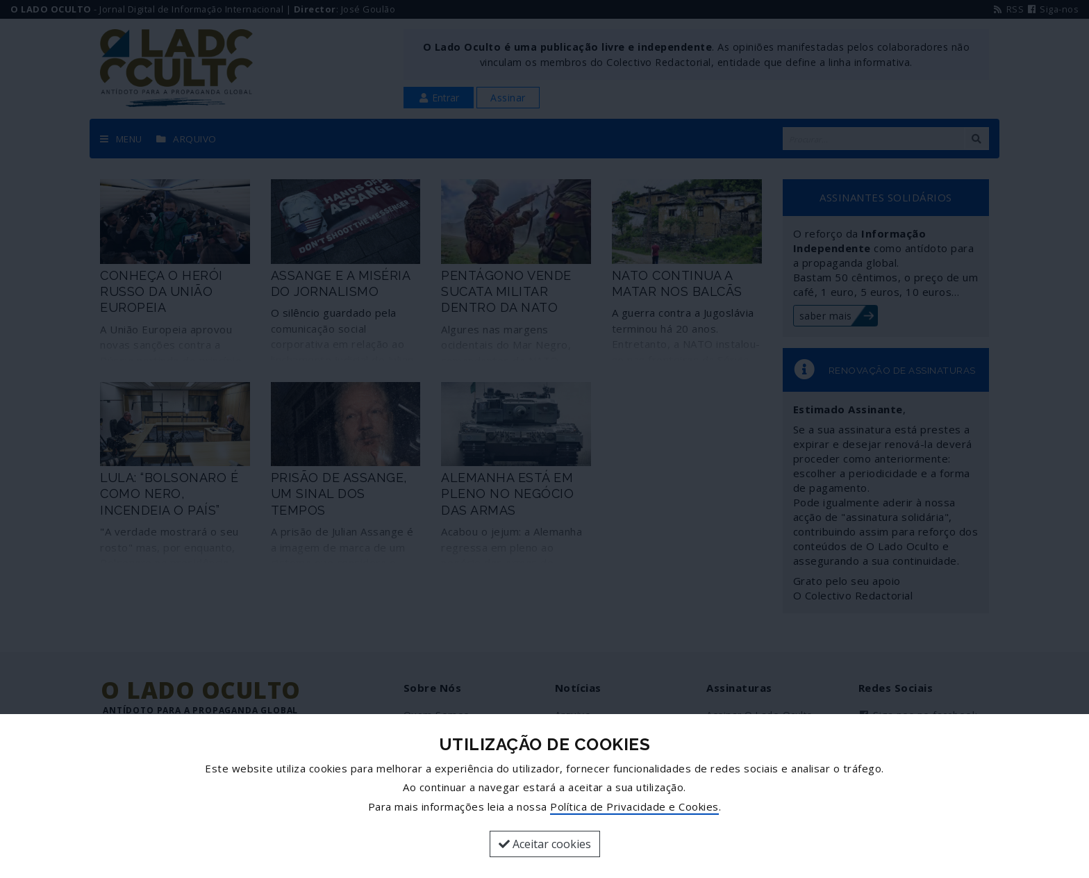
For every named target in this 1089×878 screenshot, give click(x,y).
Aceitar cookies (545, 844)
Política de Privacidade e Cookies (634, 806)
